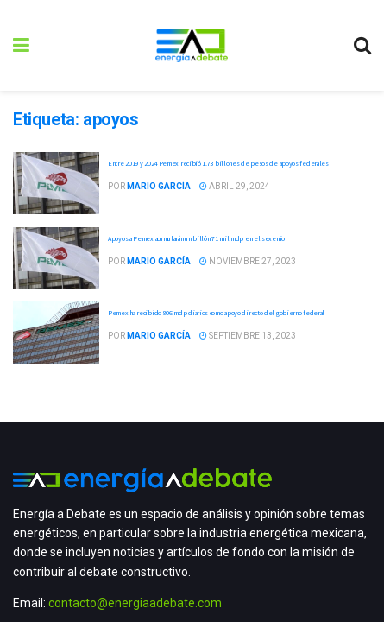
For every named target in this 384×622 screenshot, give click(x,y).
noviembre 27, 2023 (247, 261)
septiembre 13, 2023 (247, 335)
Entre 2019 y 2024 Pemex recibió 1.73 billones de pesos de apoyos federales (218, 163)
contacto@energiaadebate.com (135, 603)
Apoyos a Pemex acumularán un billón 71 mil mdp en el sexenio (196, 238)
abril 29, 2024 (234, 186)
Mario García (159, 186)
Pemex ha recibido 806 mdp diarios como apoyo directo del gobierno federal (216, 312)
